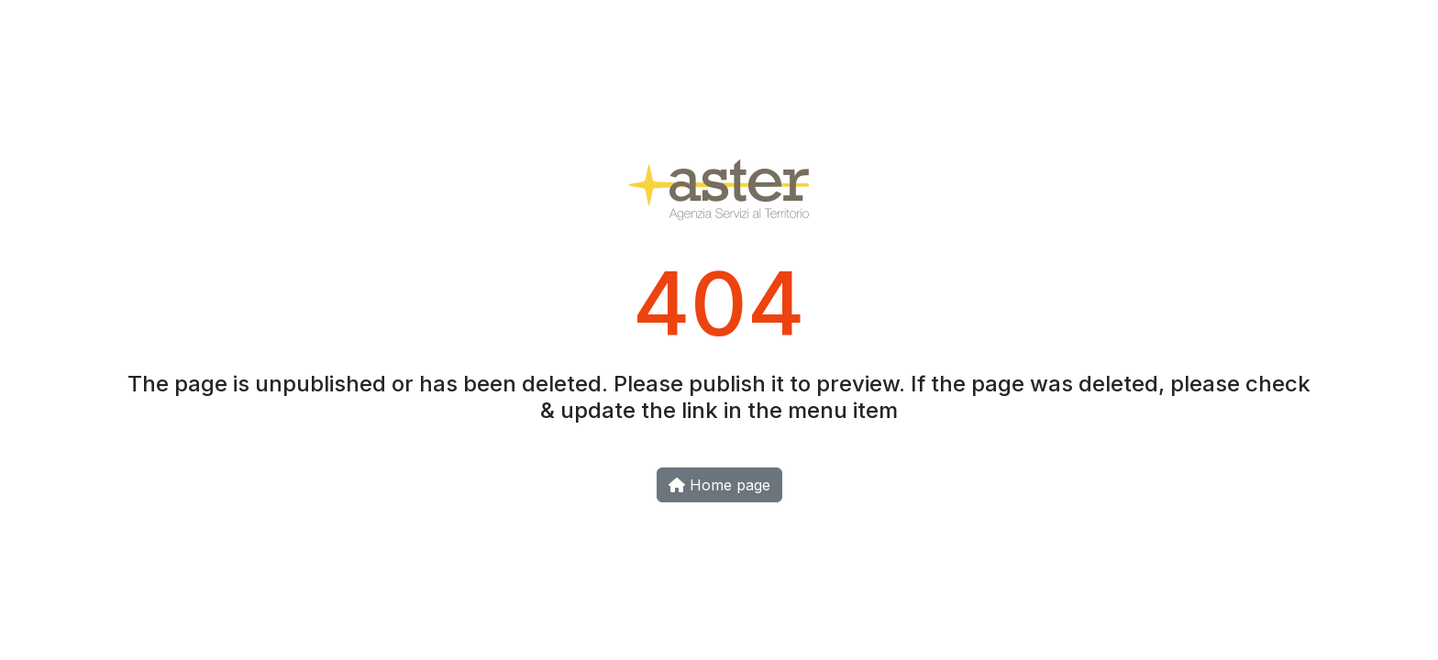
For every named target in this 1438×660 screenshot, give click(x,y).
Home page (719, 485)
